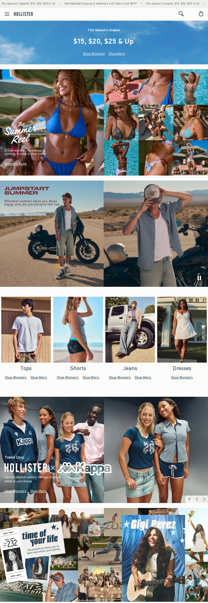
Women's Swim (15, 163)
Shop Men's (117, 53)
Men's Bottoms (35, 214)
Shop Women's (94, 53)
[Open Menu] (5, 14)
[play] (199, 278)
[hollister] (23, 13)
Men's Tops (12, 214)
